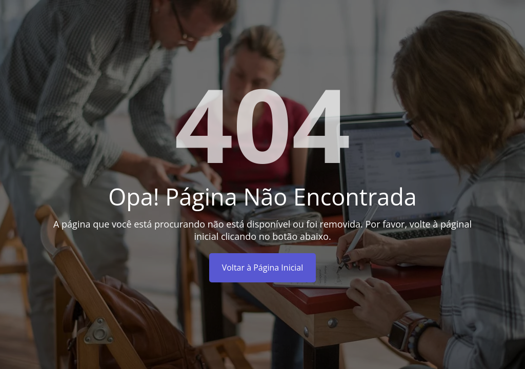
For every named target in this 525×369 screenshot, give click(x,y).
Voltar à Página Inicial (263, 267)
